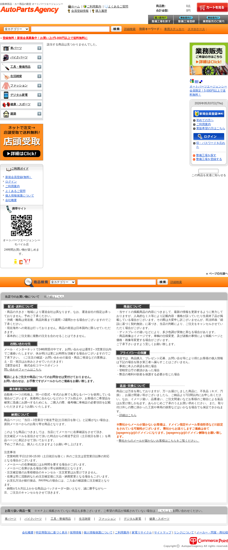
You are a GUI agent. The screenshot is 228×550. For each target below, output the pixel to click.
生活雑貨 (12, 76)
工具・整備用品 (16, 66)
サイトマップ (162, 532)
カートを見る (212, 7)
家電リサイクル (142, 532)
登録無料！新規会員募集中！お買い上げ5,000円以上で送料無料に (45, 38)
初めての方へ (205, 120)
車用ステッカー (174, 29)
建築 (9, 113)
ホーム (75, 6)
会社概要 (11, 200)
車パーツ (12, 48)
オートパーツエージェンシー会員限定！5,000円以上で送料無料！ (208, 90)
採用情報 (75, 532)
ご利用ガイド (20, 168)
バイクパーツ (15, 57)
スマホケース (196, 29)
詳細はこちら (55, 296)
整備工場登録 (186, 19)
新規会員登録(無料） (18, 177)
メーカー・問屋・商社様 (212, 532)
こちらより (165, 511)
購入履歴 (101, 10)
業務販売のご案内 (213, 19)
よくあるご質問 (118, 6)
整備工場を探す (160, 19)
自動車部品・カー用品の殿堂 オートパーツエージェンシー (29, 10)
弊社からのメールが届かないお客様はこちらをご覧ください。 (159, 440)
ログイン (11, 181)
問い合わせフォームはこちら (23, 369)
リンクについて (184, 532)
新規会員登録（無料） (209, 114)
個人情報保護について (19, 195)
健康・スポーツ (16, 104)
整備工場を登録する (209, 159)
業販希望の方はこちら (210, 128)
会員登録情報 (80, 10)
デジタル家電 (15, 95)
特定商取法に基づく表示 (51, 532)
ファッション (15, 85)
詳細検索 (130, 29)
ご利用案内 (94, 6)
